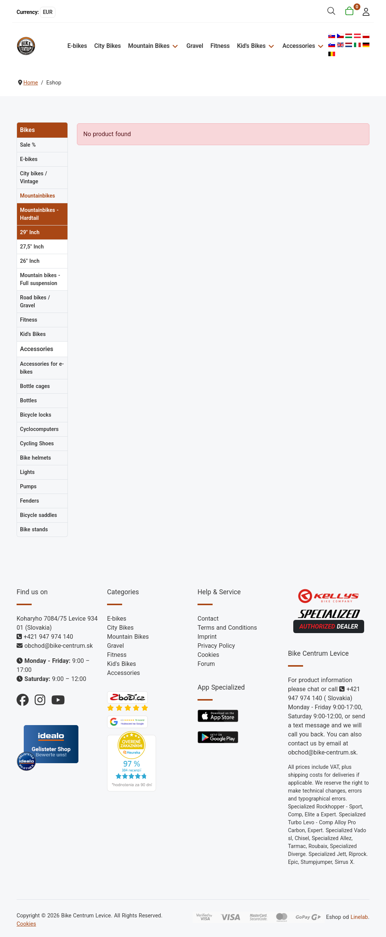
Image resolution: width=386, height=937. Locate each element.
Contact (208, 618)
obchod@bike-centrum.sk (59, 645)
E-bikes (77, 45)
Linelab (359, 917)
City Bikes (107, 45)
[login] (363, 11)
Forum (206, 663)
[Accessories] (320, 45)
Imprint (207, 636)
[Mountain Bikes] (174, 45)
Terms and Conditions (227, 627)
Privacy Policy (216, 645)
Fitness (220, 45)
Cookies (208, 654)
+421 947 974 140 (48, 636)
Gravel (194, 45)
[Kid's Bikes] (270, 45)
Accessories (298, 45)
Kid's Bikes (251, 45)
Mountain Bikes (149, 45)
